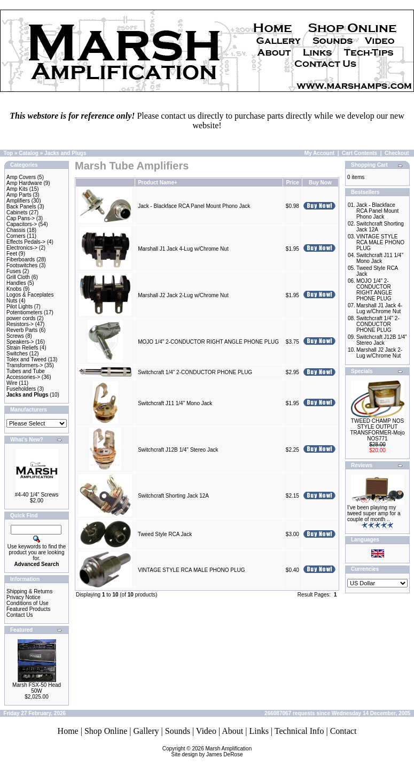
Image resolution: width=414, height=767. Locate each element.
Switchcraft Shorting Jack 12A (173, 496)
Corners (16, 236)
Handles (16, 283)
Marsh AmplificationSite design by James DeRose (211, 751)
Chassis (16, 230)
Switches (17, 354)
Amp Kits (17, 189)
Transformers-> (24, 365)
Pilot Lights (19, 306)
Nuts (12, 301)
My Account (319, 153)
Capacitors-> (21, 224)
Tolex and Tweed (26, 359)
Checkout (397, 153)
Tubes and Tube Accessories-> (25, 374)
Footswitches (21, 265)
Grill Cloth (18, 277)
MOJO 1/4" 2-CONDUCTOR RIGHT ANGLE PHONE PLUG (208, 342)
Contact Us (19, 615)
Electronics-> (21, 248)
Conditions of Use (27, 603)
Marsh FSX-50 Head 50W (36, 688)
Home (68, 730)
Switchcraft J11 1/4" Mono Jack (175, 403)
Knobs (13, 289)
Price (292, 182)
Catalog (28, 153)
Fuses (13, 271)
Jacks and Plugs (65, 153)
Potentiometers (24, 312)
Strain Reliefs (22, 348)
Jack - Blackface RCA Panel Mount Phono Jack (194, 206)
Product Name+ (157, 182)
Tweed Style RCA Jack (165, 534)
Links (258, 730)
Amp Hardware (24, 183)
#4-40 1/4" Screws (36, 495)
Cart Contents (359, 153)
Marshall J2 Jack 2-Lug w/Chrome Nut (183, 295)
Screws (15, 336)
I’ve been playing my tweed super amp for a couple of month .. (374, 513)
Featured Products (28, 609)
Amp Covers (21, 177)
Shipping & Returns (29, 591)
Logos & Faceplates (29, 295)
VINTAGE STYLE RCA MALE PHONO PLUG (191, 570)
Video (206, 730)
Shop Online (105, 730)
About (232, 730)
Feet (11, 254)
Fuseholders (21, 389)
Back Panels (21, 207)
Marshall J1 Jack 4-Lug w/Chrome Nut (183, 249)
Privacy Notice (23, 597)
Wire (12, 383)
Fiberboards (20, 259)
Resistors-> (20, 324)
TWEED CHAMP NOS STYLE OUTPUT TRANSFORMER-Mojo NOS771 (377, 429)
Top (8, 153)
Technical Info (299, 730)
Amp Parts (19, 195)
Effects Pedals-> (25, 242)
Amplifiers (18, 201)
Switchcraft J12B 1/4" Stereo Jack (178, 450)
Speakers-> (20, 342)
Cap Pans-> (20, 218)
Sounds (177, 730)
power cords (20, 318)
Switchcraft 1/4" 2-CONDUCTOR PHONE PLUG (195, 372)
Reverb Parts (21, 330)
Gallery (146, 730)
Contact (343, 730)
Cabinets (16, 212)
